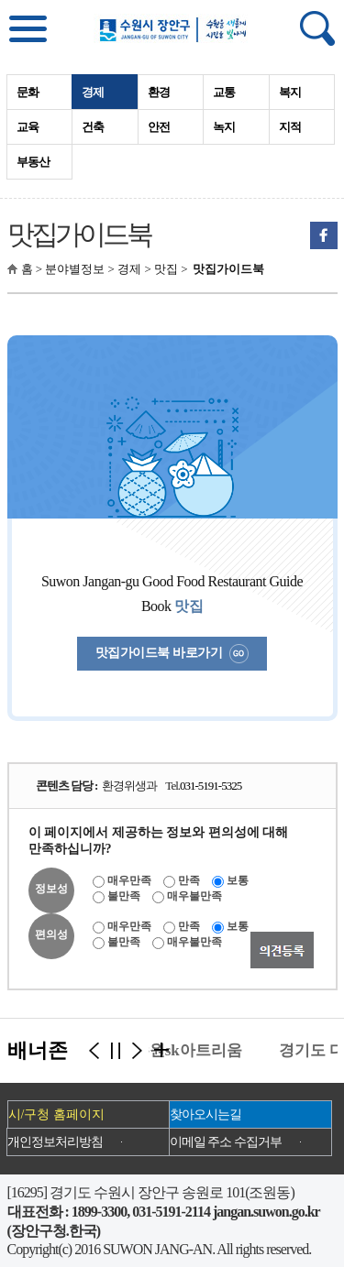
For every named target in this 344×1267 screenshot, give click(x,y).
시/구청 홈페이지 (56, 1114)
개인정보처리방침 (55, 1142)
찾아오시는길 (205, 1114)
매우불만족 (194, 896)
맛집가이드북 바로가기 (172, 653)
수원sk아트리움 (191, 1050)
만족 (189, 880)
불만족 (123, 896)
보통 (238, 880)
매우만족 (129, 880)
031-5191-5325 (210, 785)
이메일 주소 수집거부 (226, 1142)
